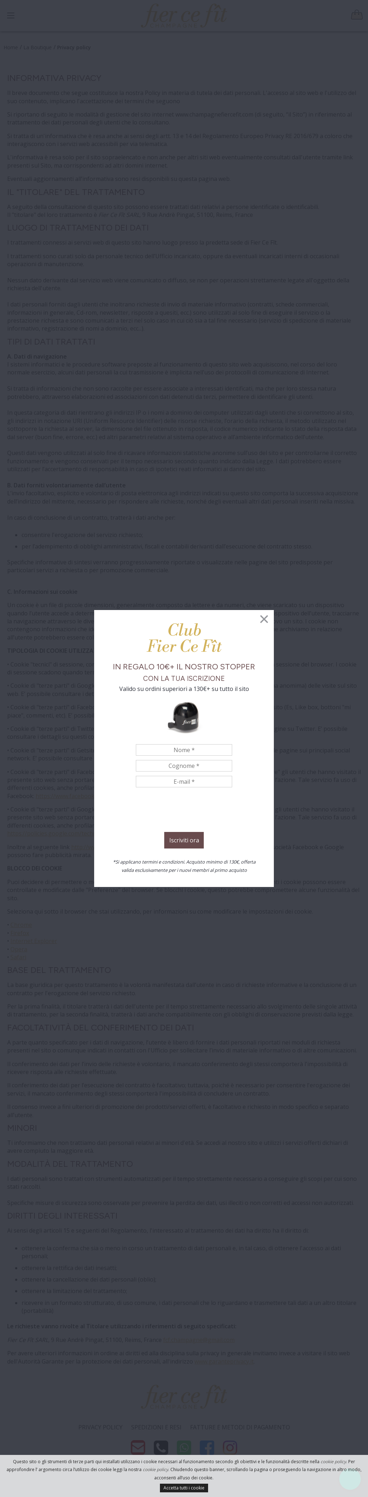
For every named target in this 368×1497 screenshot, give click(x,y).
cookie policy (333, 1462)
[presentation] (184, 811)
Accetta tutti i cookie (184, 1488)
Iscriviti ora (184, 840)
